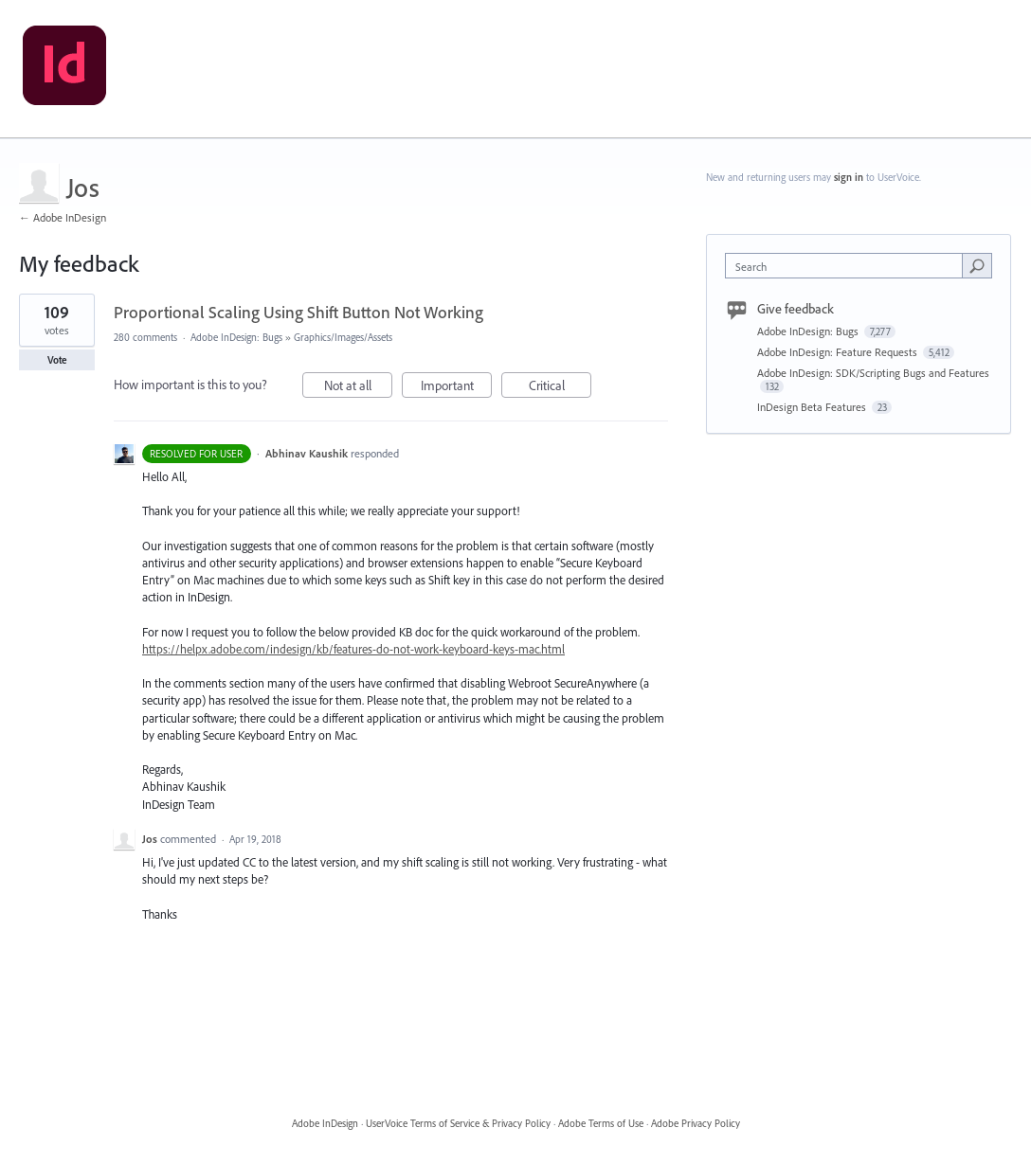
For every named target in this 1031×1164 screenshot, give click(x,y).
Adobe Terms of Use (600, 1123)
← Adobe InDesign (62, 217)
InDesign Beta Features (813, 407)
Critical (560, 388)
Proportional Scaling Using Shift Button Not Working (298, 312)
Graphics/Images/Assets (343, 337)
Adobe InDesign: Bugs (236, 337)
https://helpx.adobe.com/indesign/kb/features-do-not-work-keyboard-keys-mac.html (353, 648)
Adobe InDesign (325, 1123)
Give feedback (795, 308)
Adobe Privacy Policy (695, 1123)
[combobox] (848, 266)
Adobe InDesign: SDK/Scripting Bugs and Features (873, 373)
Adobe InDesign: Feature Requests (838, 352)
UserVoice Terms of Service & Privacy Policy (458, 1123)
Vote (57, 360)
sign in (848, 177)
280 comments (145, 337)
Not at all (358, 388)
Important (457, 388)
